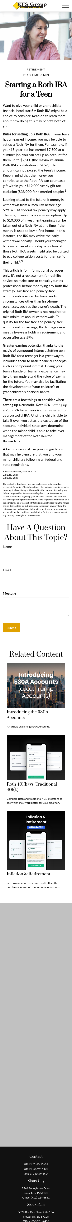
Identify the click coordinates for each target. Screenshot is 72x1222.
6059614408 (40, 1168)
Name (7, 547)
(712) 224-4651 (40, 1197)
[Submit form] (11, 627)
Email (7, 570)
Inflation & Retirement (28, 874)
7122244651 (40, 1163)
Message (9, 593)
